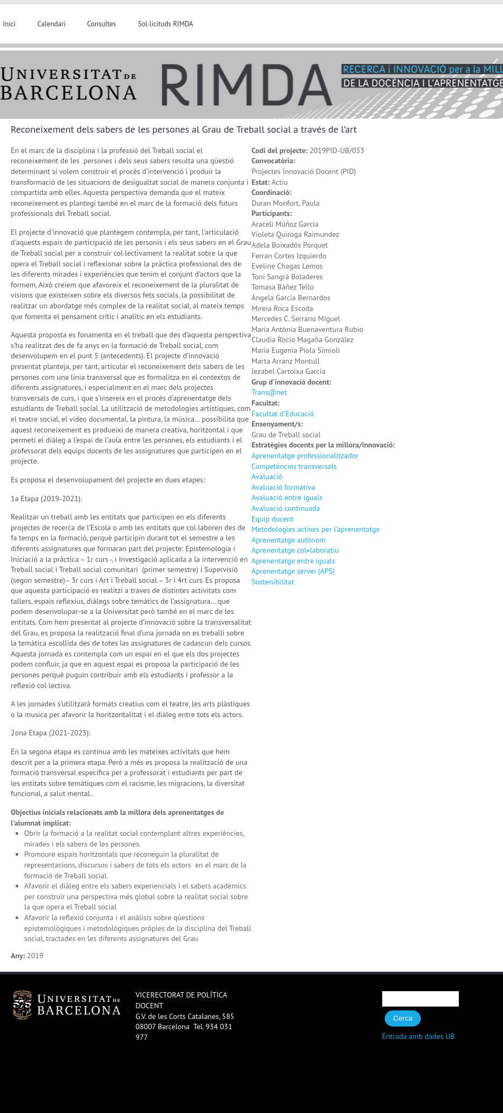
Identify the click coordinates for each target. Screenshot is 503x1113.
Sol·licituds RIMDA (165, 23)
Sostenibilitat (273, 582)
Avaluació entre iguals (287, 497)
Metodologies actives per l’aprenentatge (316, 529)
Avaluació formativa (283, 487)
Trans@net (269, 392)
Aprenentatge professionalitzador (305, 455)
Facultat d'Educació (283, 413)
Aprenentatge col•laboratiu (295, 550)
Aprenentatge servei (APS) (293, 571)
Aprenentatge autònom (289, 540)
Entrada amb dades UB (418, 1036)
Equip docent (272, 519)
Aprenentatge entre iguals (293, 561)
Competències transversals (294, 466)
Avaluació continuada (286, 508)
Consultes (101, 23)
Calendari (52, 23)
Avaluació (267, 476)
